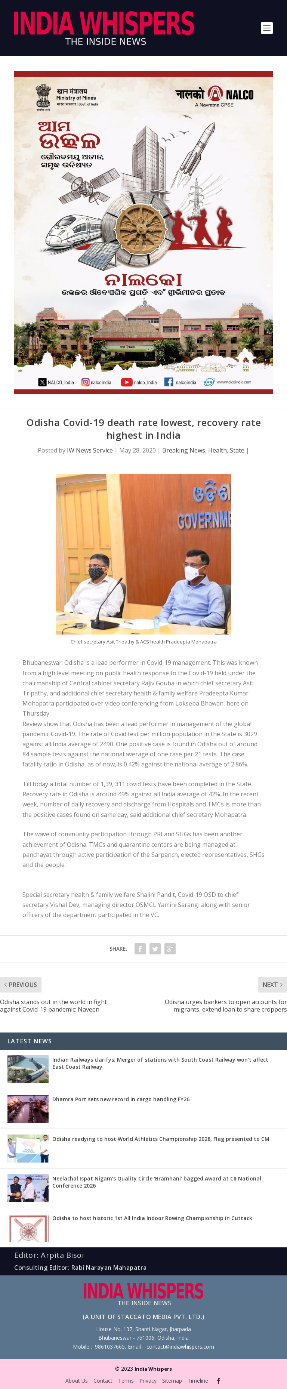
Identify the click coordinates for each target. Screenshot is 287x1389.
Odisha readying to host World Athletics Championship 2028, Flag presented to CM (160, 1138)
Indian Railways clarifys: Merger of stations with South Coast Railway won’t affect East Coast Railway (160, 1063)
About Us (76, 1380)
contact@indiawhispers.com (180, 1346)
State (237, 450)
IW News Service (90, 450)
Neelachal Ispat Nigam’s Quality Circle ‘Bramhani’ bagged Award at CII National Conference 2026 (156, 1182)
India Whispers (153, 1368)
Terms (126, 1380)
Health (217, 450)
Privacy (148, 1380)
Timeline (198, 1380)
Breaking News (183, 450)
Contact (102, 1380)
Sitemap (172, 1380)
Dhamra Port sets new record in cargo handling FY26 (120, 1099)
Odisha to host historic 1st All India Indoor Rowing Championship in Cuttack (152, 1218)
